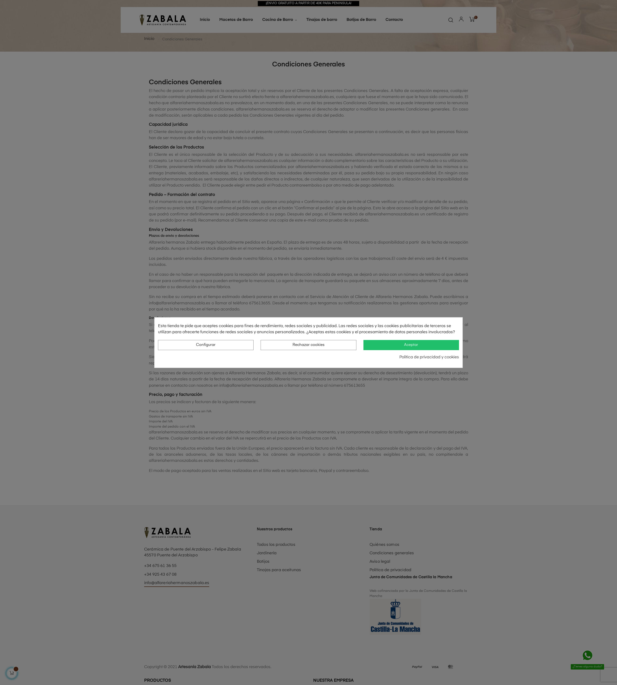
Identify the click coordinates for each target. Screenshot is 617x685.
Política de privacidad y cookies (429, 357)
